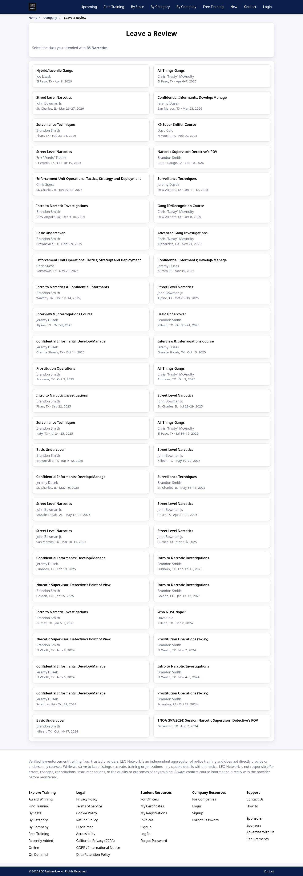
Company (50, 18)
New (233, 6)
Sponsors (253, 825)
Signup (146, 827)
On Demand (38, 854)
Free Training (213, 6)
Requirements (257, 839)
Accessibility (85, 833)
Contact (250, 6)
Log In (145, 833)
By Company (186, 6)
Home (33, 18)
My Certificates (152, 806)
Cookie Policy (86, 813)
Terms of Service (89, 806)
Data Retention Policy (93, 854)
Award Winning (41, 799)
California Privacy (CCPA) (95, 840)
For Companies (204, 799)
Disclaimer (84, 827)
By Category (160, 6)
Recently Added (41, 840)
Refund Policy (87, 820)
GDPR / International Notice (98, 847)
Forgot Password (154, 840)
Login (267, 6)
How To (252, 806)
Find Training (114, 6)
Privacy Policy (86, 799)
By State (137, 6)
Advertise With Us (260, 832)
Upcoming (89, 6)
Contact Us (254, 799)
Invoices (147, 820)
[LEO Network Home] (32, 7)
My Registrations (154, 813)
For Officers (150, 799)
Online (34, 847)
